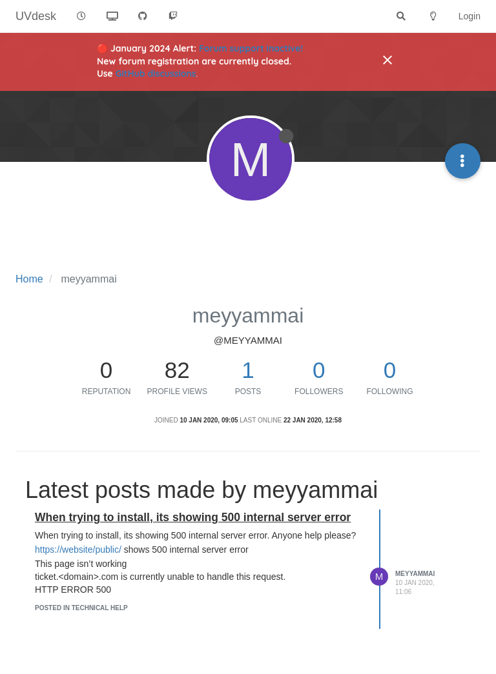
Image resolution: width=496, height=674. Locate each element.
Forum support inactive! (251, 48)
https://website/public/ (78, 549)
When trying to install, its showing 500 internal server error (193, 517)
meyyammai (415, 573)
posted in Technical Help (81, 607)
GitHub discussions (156, 73)
